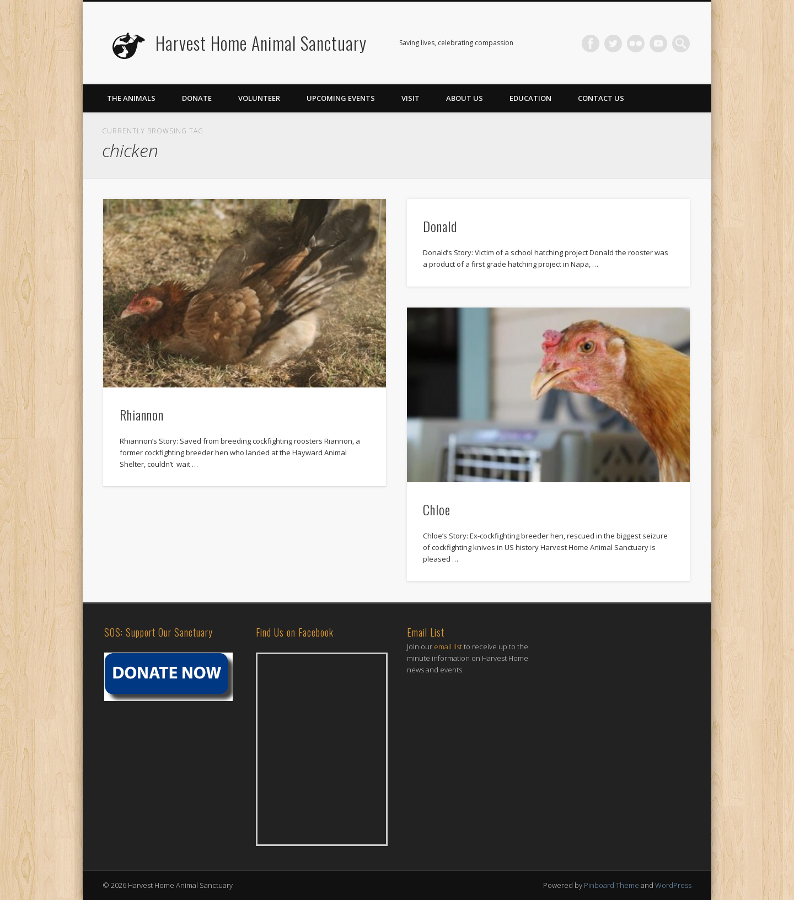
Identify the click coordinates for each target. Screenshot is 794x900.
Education (530, 98)
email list (448, 646)
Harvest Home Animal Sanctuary (261, 43)
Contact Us (601, 98)
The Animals (131, 98)
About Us (464, 98)
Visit (410, 98)
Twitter (613, 43)
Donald (440, 226)
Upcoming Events (341, 98)
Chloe (436, 509)
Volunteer (259, 98)
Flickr (636, 43)
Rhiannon (142, 414)
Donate (197, 98)
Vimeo (658, 43)
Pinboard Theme (611, 885)
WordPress (673, 885)
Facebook (590, 43)
